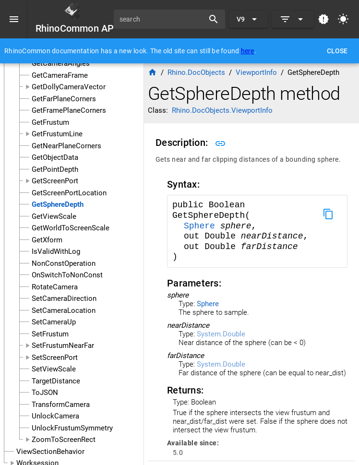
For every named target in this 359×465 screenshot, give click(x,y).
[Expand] (293, 19)
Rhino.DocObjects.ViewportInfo (222, 110)
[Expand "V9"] (248, 19)
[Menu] (14, 19)
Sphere (202, 226)
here (247, 51)
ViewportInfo (256, 72)
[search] (162, 19)
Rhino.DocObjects (196, 72)
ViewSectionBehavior (50, 451)
